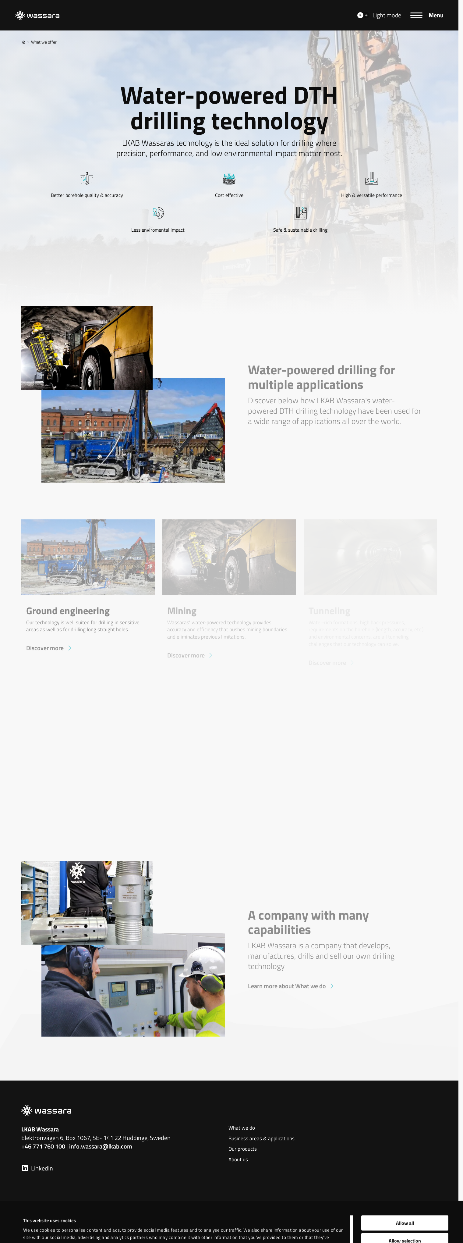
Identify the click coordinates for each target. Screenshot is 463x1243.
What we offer (41, 42)
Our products (242, 1149)
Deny (405, 1217)
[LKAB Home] (37, 15)
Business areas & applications (261, 1139)
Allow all (405, 1182)
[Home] (23, 42)
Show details (255, 1223)
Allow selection (405, 1200)
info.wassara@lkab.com (100, 1146)
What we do (241, 1128)
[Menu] (426, 15)
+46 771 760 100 (43, 1146)
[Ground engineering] (88, 586)
